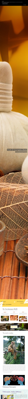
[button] (25, 1)
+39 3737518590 (8, 304)
